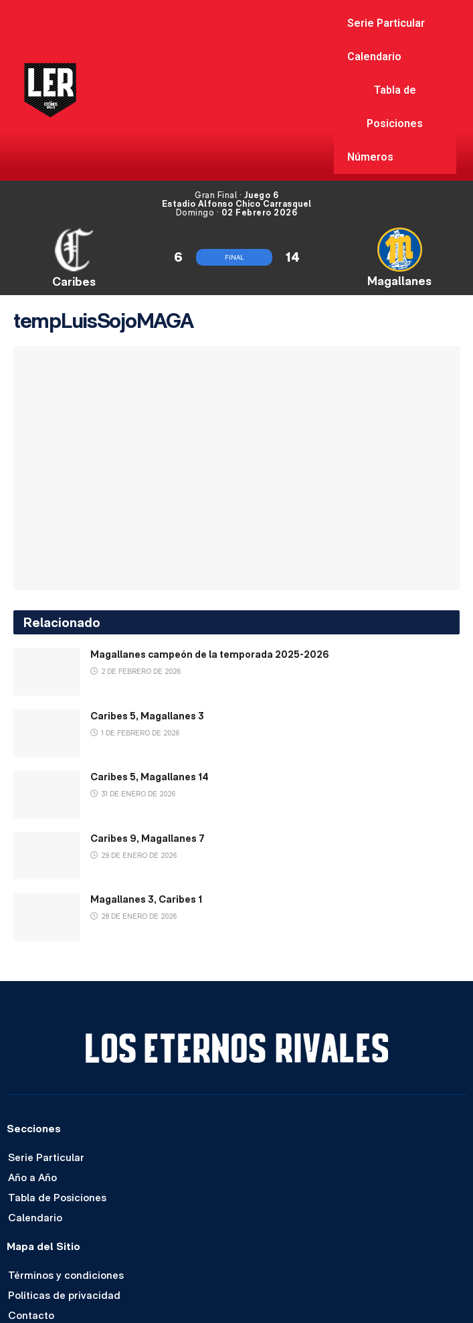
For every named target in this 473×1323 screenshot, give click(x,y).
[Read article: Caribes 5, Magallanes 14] (46, 794)
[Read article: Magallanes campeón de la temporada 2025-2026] (46, 672)
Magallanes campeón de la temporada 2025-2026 (209, 654)
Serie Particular (386, 23)
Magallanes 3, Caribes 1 (146, 899)
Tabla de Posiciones (395, 107)
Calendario (374, 56)
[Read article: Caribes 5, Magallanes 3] (46, 733)
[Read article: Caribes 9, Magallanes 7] (46, 856)
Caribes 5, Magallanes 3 (147, 715)
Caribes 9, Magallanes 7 (147, 838)
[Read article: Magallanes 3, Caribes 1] (46, 917)
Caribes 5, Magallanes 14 (149, 776)
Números (370, 157)
